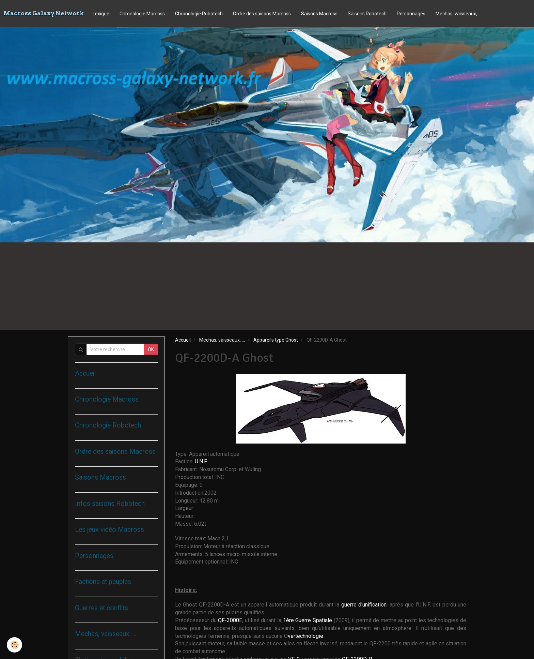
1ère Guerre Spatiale (308, 620)
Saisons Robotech (367, 13)
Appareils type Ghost (275, 340)
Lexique (101, 13)
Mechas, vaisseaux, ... (458, 13)
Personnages (411, 13)
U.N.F (200, 461)
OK (151, 349)
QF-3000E (230, 620)
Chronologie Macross (142, 13)
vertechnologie (305, 636)
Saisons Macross (319, 13)
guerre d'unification (364, 604)
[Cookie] (14, 645)
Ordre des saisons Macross (262, 13)
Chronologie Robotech (199, 13)
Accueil (183, 340)
